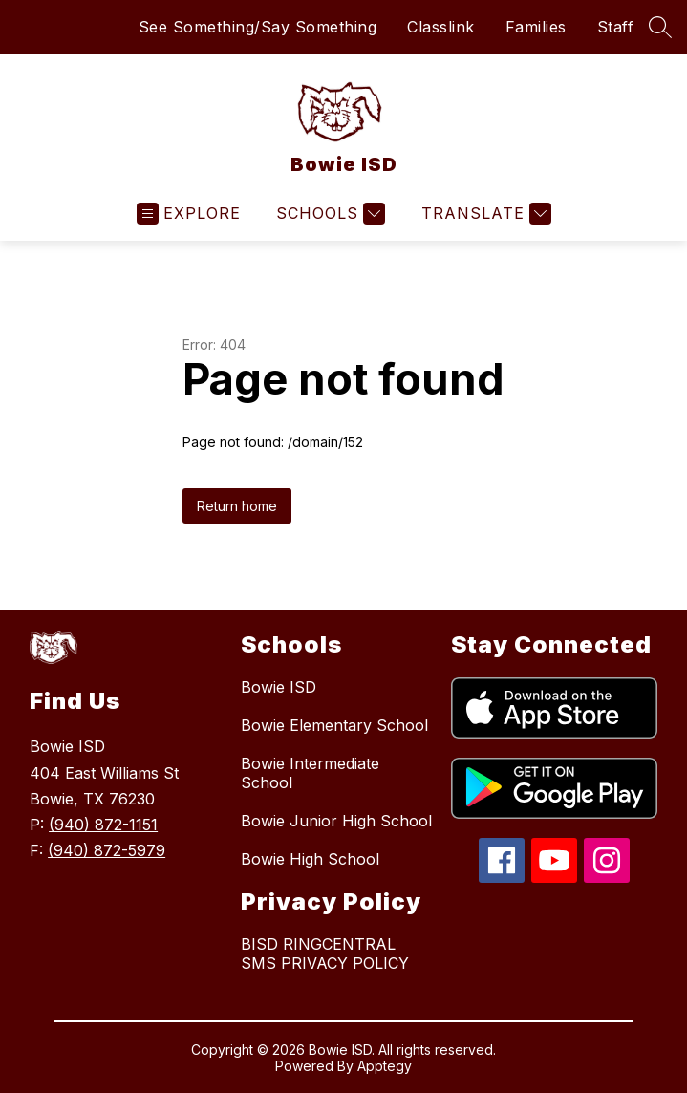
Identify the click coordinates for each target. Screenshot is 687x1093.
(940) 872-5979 (106, 850)
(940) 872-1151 (103, 824)
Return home (237, 506)
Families (536, 26)
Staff (615, 26)
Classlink (441, 26)
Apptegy (384, 1066)
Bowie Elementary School (334, 725)
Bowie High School (310, 858)
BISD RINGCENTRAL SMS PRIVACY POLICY (325, 953)
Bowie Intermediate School (310, 773)
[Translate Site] (484, 213)
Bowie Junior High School (336, 820)
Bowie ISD (278, 687)
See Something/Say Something (258, 26)
